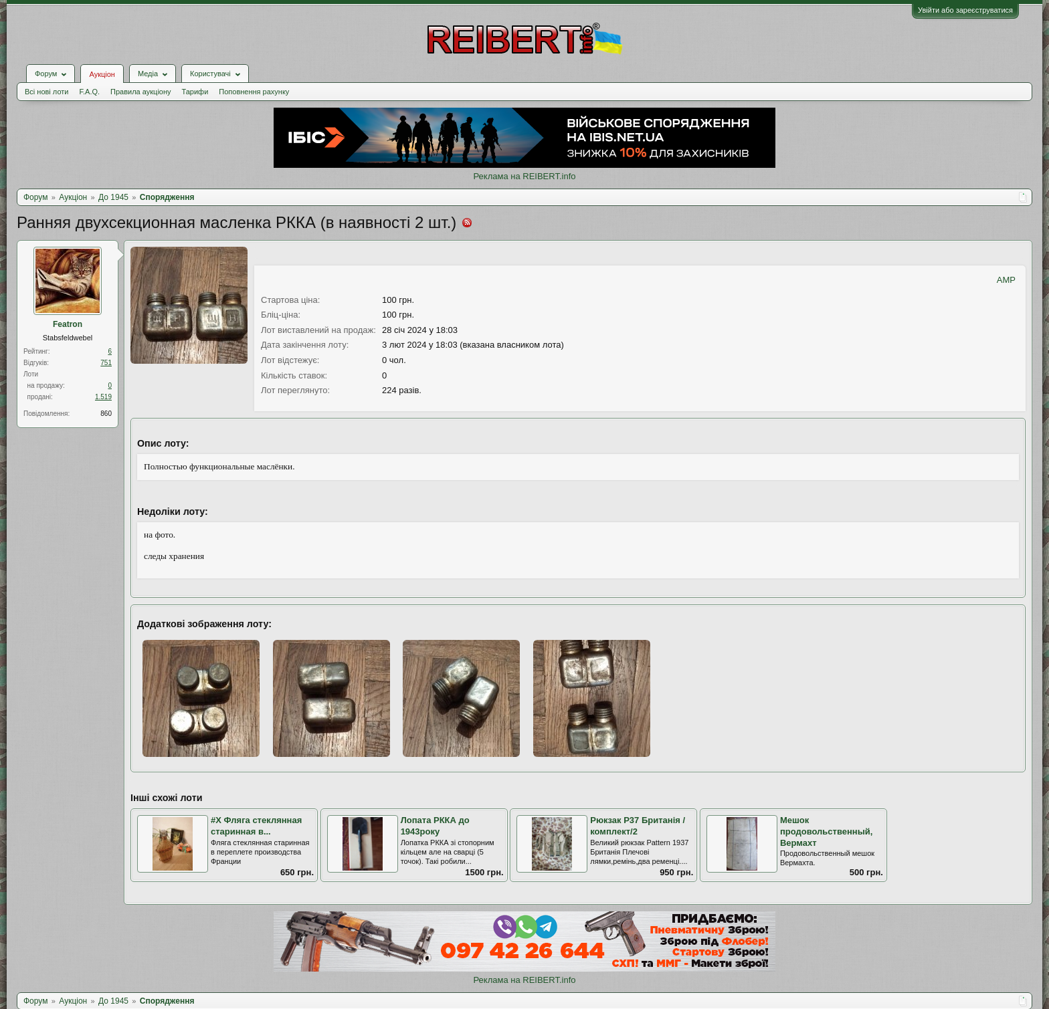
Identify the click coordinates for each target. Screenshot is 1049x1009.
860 (106, 413)
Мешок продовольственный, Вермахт (826, 831)
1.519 (103, 397)
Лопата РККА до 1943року (435, 825)
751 (106, 362)
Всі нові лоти (46, 92)
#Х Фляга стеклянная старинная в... (256, 825)
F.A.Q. (89, 92)
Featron (67, 324)
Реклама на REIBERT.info (524, 176)
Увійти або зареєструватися (965, 10)
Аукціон (101, 74)
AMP (1006, 280)
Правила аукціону (140, 92)
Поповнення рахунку (254, 92)
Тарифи (195, 92)
